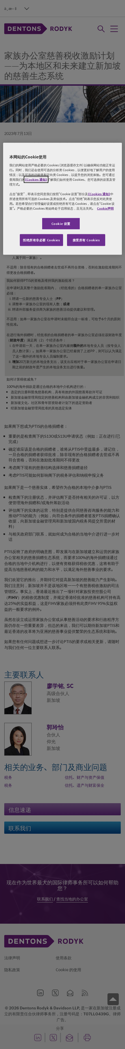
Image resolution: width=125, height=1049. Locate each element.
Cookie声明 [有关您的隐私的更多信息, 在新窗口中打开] (105, 208)
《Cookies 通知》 (36, 179)
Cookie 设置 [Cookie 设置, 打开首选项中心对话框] (60, 223)
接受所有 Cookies (86, 240)
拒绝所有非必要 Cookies (41, 240)
